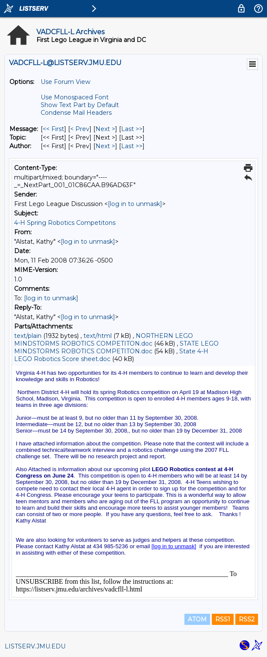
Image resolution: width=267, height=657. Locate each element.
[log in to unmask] (135, 204)
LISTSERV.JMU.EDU (35, 646)
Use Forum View (65, 82)
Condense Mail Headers (76, 112)
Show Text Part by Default (80, 105)
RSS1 (222, 619)
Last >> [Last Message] (131, 129)
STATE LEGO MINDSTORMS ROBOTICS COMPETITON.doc (116, 347)
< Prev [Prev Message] (79, 129)
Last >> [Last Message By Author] (131, 146)
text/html (97, 336)
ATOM (197, 619)
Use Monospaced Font (75, 97)
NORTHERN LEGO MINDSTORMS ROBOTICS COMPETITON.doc (103, 339)
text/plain (28, 336)
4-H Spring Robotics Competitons (65, 223)
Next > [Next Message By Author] (105, 146)
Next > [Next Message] (105, 129)
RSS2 (247, 619)
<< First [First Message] (53, 129)
